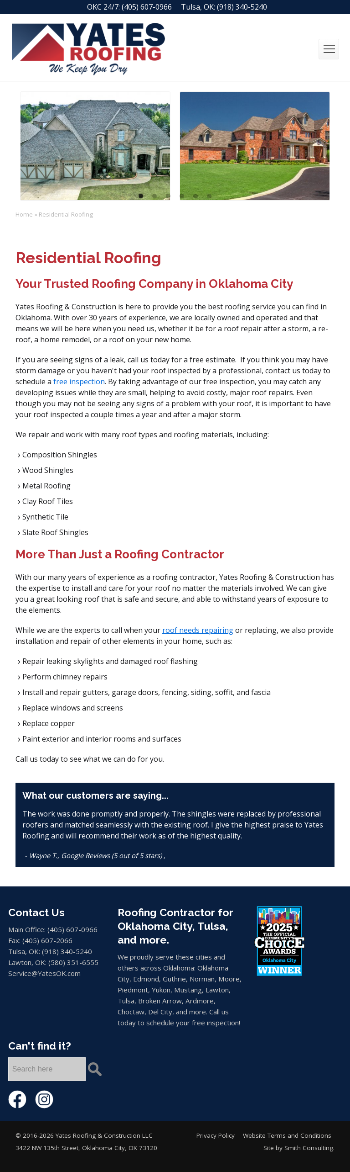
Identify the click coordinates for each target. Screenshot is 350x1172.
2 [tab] (154, 196)
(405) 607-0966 (147, 7)
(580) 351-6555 (73, 962)
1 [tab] (140, 196)
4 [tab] (181, 196)
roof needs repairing (197, 630)
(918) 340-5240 (242, 7)
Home (24, 214)
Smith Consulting (308, 1148)
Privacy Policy (215, 1135)
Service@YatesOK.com (44, 973)
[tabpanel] (95, 146)
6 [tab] (209, 196)
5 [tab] (195, 196)
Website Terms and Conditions (287, 1135)
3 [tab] (168, 196)
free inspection (79, 382)
